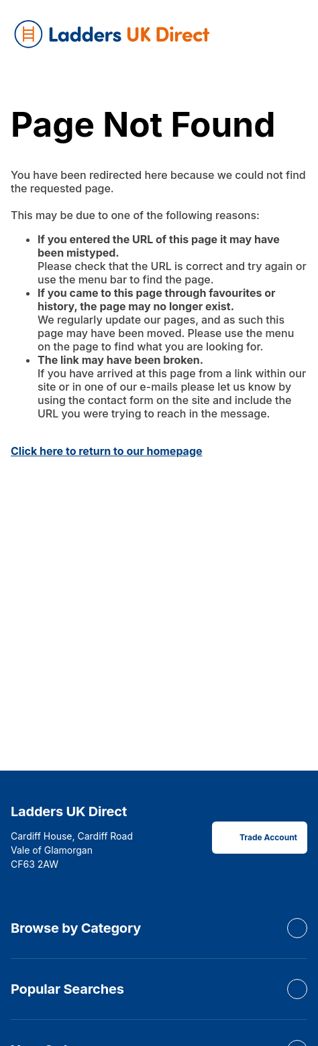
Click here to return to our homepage (107, 451)
